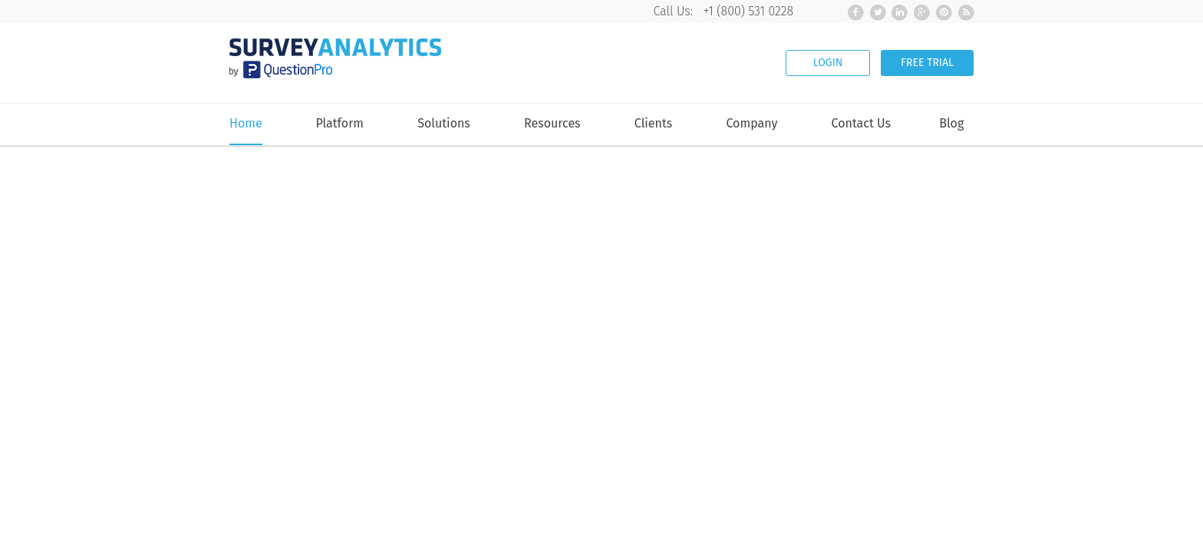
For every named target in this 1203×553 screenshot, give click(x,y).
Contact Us (861, 124)
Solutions (443, 124)
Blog (951, 124)
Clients (653, 124)
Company (751, 124)
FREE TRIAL (927, 62)
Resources (552, 124)
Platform (339, 124)
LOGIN (828, 62)
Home (245, 124)
